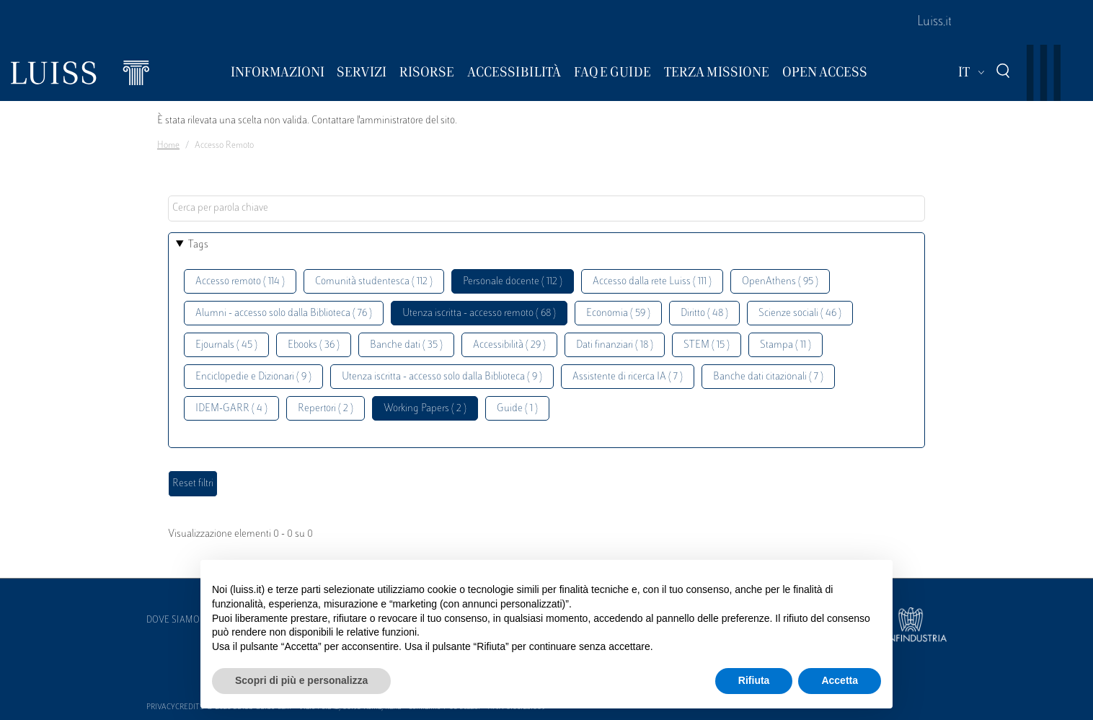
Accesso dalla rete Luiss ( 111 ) (652, 281)
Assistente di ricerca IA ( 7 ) (627, 377)
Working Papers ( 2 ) (425, 408)
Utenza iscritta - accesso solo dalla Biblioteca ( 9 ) (442, 377)
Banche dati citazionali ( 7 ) (768, 377)
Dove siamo (173, 620)
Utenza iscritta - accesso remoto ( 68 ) (479, 313)
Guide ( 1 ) (517, 408)
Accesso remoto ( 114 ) (240, 281)
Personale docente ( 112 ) (512, 281)
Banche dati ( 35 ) (406, 345)
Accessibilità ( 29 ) (509, 345)
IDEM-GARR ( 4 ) (231, 408)
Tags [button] (198, 245)
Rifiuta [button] (754, 680)
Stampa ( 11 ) (785, 345)
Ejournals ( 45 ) (226, 345)
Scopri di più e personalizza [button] (301, 680)
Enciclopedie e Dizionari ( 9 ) (253, 377)
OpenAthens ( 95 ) (780, 281)
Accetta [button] (839, 680)
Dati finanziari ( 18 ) (614, 345)
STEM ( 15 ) (706, 345)
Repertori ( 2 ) (325, 408)
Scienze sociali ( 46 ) (799, 313)
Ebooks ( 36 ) (314, 345)
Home (168, 145)
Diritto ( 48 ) (704, 313)
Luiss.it (934, 22)
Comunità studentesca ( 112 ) (374, 281)
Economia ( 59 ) (618, 313)
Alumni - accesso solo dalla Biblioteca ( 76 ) (283, 313)
